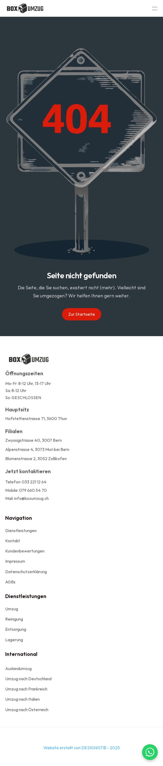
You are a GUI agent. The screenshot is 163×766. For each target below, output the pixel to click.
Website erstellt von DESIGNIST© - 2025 (81, 749)
